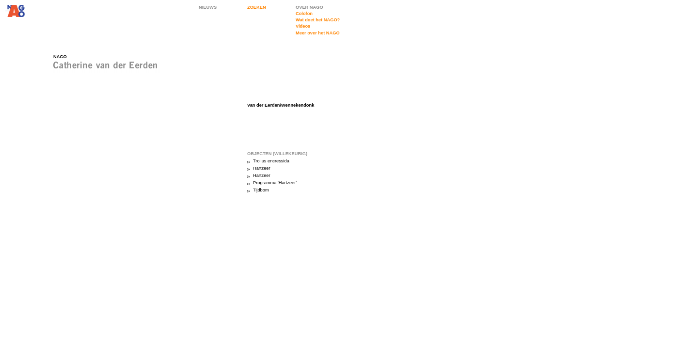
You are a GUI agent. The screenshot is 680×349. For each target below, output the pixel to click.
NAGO (60, 56)
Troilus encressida (271, 161)
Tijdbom (261, 190)
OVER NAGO (309, 7)
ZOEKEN (256, 7)
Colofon (304, 13)
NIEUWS (208, 7)
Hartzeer (261, 168)
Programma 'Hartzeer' (275, 182)
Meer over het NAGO (318, 33)
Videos (303, 26)
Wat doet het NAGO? (318, 19)
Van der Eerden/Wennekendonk (280, 105)
